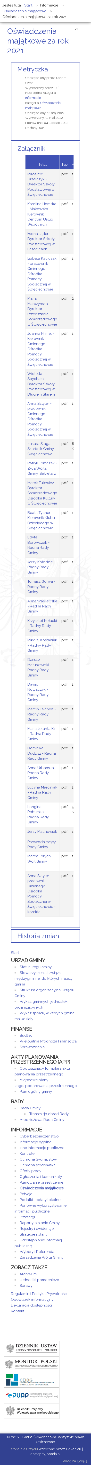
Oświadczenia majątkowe (42, 1188)
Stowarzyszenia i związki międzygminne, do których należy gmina (44, 978)
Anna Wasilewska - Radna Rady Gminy (42, 606)
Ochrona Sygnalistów (38, 1159)
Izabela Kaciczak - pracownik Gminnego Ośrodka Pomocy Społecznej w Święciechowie (42, 274)
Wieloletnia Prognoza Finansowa (48, 1041)
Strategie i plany (34, 1234)
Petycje (26, 1194)
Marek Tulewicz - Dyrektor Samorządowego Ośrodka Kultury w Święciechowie (42, 493)
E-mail (78, 59)
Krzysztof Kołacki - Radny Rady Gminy (42, 626)
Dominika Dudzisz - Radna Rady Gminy (41, 753)
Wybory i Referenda (37, 1252)
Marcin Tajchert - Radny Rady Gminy (41, 714)
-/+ (76, 29)
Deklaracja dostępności (31, 1305)
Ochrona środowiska (38, 1165)
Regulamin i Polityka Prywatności (39, 1294)
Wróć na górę (75, 1461)
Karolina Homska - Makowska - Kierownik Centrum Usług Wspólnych (41, 214)
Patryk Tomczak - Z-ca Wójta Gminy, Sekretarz (42, 468)
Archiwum (28, 1274)
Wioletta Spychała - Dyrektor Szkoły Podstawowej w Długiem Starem (41, 384)
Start (15, 953)
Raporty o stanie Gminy (40, 1223)
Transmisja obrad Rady (49, 1114)
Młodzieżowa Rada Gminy (42, 1120)
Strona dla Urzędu (23, 1449)
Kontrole (27, 1153)
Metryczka (32, 69)
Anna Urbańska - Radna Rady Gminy (41, 773)
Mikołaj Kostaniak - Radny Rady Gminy (42, 645)
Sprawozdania (32, 1047)
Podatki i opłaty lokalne (40, 1200)
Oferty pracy (30, 1171)
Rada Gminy (30, 1108)
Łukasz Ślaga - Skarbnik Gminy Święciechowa (40, 449)
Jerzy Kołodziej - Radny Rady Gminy (41, 567)
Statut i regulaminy (36, 967)
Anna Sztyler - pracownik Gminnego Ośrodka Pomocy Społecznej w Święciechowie (40, 419)
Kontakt (17, 1311)
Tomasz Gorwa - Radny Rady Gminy (41, 586)
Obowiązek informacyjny (32, 1299)
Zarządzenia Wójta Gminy (42, 1257)
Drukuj (72, 59)
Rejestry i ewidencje (37, 1228)
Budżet (26, 1035)
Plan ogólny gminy (36, 1091)
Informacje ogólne (35, 1142)
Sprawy (26, 1285)
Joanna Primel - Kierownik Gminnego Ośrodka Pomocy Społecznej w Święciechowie (40, 349)
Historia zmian (38, 936)
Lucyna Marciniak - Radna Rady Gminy (42, 792)
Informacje (33, 98)
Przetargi (27, 1217)
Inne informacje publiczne (42, 1148)
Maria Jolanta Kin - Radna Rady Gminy (42, 733)
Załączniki (32, 148)
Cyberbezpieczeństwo (39, 1136)
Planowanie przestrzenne (41, 1182)
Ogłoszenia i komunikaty (41, 1177)
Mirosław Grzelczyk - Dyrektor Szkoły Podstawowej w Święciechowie (41, 184)
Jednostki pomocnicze (39, 1280)
